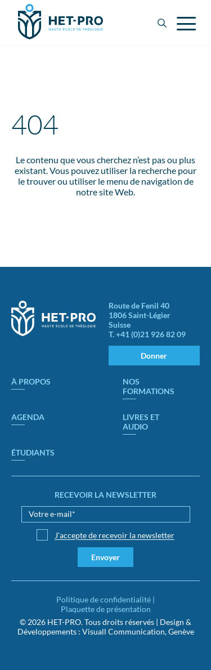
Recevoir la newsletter (105, 494)
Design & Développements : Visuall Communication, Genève (105, 626)
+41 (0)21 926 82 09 (151, 334)
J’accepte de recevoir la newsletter (114, 535)
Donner (154, 355)
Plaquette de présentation (106, 609)
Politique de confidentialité (103, 599)
